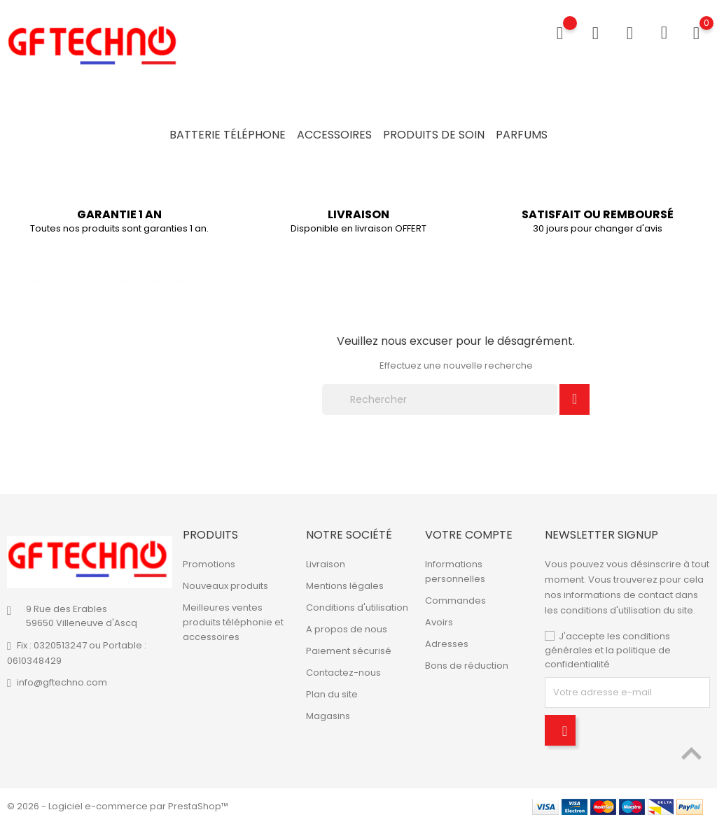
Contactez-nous (343, 672)
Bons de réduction (466, 665)
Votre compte (469, 535)
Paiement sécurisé (348, 651)
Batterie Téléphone (227, 135)
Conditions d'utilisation (357, 607)
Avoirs (439, 622)
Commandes (455, 600)
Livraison (325, 564)
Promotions (209, 564)
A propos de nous (346, 629)
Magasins (328, 716)
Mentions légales (345, 585)
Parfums (522, 135)
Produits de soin (434, 135)
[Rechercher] (439, 399)
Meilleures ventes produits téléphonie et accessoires (233, 622)
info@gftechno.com (62, 682)
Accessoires (334, 135)
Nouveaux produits (225, 585)
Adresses (446, 644)
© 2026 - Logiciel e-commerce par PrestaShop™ (117, 806)
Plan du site (332, 694)
